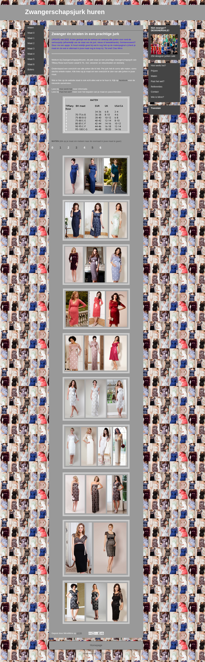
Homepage (96, 645)
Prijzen (154, 70)
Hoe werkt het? (158, 65)
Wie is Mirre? (157, 97)
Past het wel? (65, 92)
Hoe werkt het (65, 89)
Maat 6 (31, 64)
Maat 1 (31, 38)
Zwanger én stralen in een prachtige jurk (85, 34)
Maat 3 (31, 48)
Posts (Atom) (103, 653)
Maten (31, 27)
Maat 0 (31, 33)
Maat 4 (31, 54)
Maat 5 (31, 59)
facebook (123, 80)
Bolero (31, 69)
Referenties (156, 86)
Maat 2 (31, 43)
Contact (155, 91)
